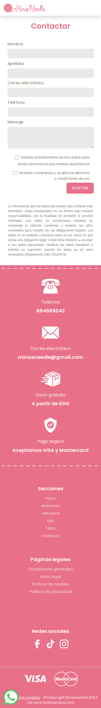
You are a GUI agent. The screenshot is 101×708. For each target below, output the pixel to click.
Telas (50, 528)
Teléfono (16, 102)
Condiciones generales (50, 569)
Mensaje (15, 122)
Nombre (15, 44)
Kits (50, 520)
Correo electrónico (26, 83)
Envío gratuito (50, 394)
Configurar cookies (23, 697)
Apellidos (16, 63)
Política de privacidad (50, 591)
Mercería (50, 513)
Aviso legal (50, 576)
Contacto (50, 536)
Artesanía (50, 505)
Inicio (50, 498)
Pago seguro (50, 441)
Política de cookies (50, 584)
